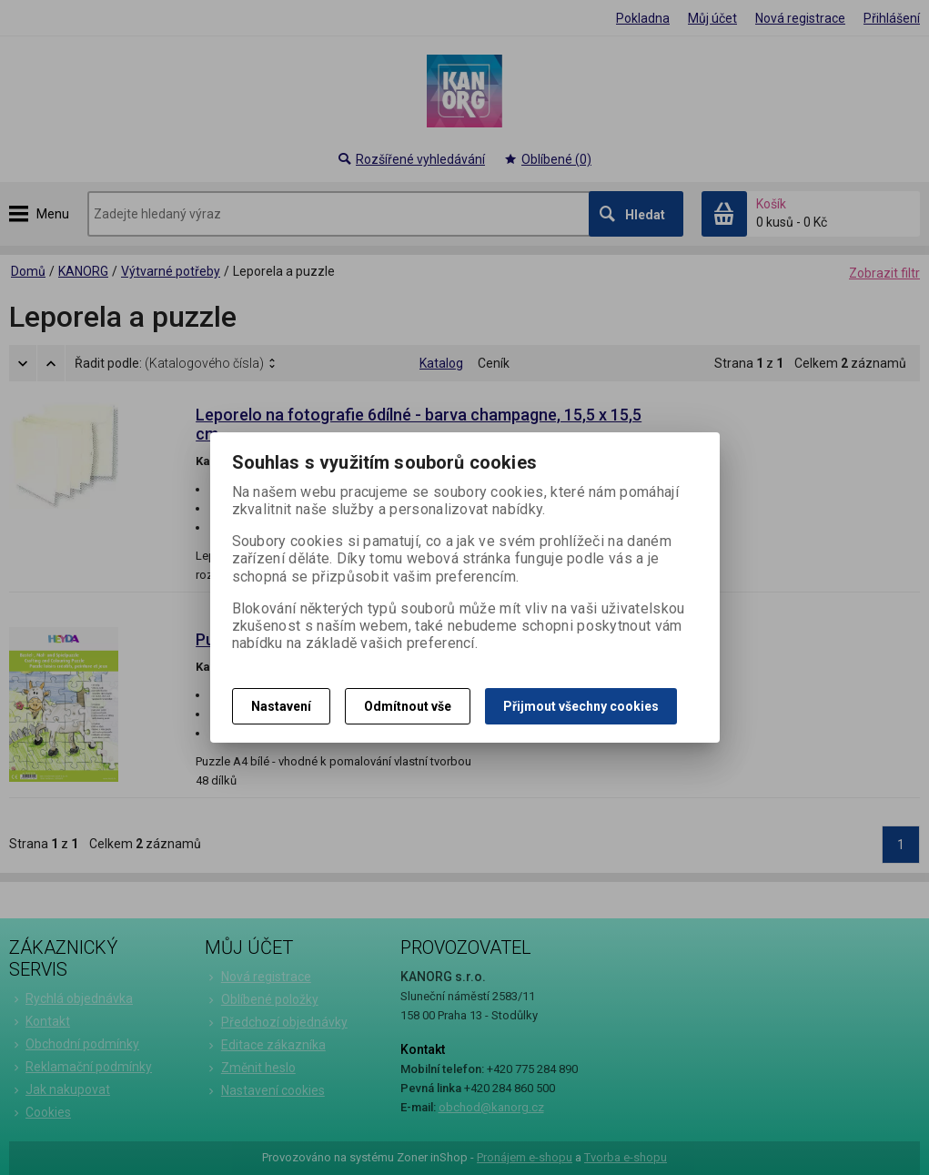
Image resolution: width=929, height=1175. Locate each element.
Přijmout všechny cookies (581, 706)
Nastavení (281, 706)
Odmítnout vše (407, 706)
